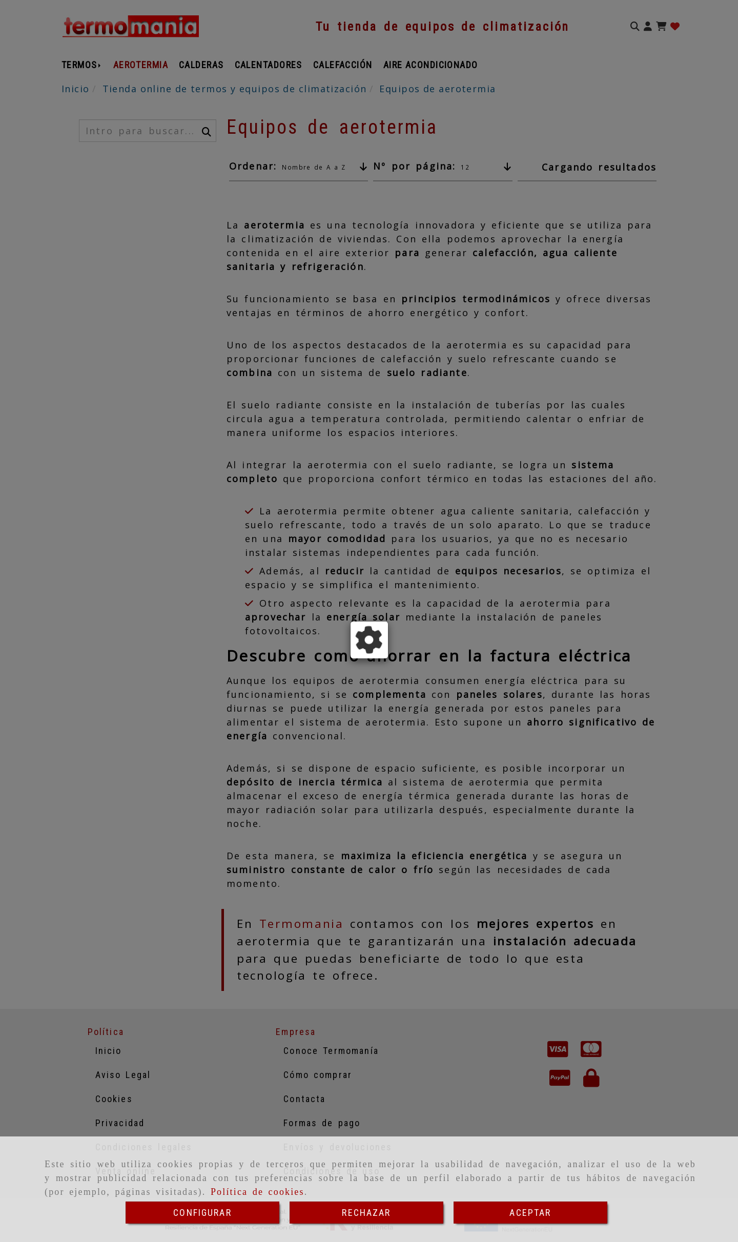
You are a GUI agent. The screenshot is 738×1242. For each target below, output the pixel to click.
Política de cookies (257, 1192)
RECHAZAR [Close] (366, 1212)
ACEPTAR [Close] (530, 1212)
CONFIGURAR (202, 1212)
